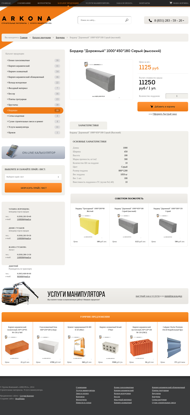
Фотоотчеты (44, 3)
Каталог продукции (68, 3)
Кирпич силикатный (33, 71)
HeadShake (20, 398)
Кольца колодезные (33, 82)
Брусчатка (33, 104)
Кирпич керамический (33, 66)
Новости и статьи (83, 402)
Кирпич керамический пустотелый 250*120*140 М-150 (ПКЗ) (141, 330)
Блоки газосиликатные (33, 60)
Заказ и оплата (124, 3)
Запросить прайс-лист (33, 188)
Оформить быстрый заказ (165, 114)
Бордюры (60, 37)
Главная (6, 3)
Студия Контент (27, 396)
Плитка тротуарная (33, 99)
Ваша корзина (178, 2)
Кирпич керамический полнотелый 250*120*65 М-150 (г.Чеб (17, 330)
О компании (24, 3)
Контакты (144, 3)
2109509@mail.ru (24, 219)
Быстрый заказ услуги (148, 296)
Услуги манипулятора (97, 3)
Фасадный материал (33, 88)
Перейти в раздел (173, 296)
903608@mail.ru (23, 276)
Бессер (33, 93)
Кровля (33, 132)
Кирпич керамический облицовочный (33, 77)
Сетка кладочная (33, 116)
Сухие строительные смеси (164, 402)
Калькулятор (33, 152)
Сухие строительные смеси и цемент (33, 121)
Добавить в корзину (162, 106)
